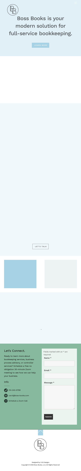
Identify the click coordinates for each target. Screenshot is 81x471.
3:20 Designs (44, 462)
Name (47, 358)
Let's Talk (41, 246)
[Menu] (75, 3)
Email (47, 370)
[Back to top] (40, 432)
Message (49, 382)
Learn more (40, 45)
